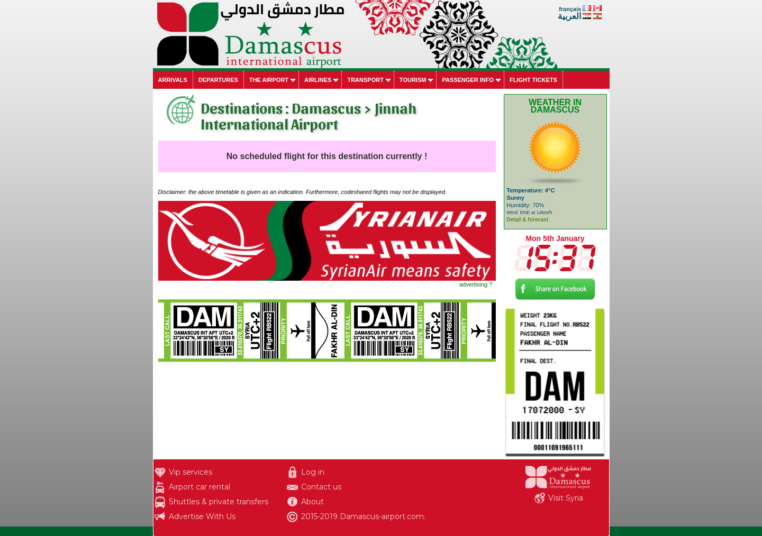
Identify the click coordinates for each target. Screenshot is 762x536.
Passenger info (468, 80)
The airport (268, 80)
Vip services (190, 472)
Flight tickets (533, 80)
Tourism (413, 80)
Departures (218, 80)
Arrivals (172, 80)
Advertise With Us (202, 516)
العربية (569, 16)
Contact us (321, 487)
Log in (312, 472)
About (312, 501)
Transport (365, 80)
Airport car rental (199, 487)
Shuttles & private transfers (218, 501)
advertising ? (475, 284)
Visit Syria (565, 498)
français (570, 9)
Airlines (317, 80)
